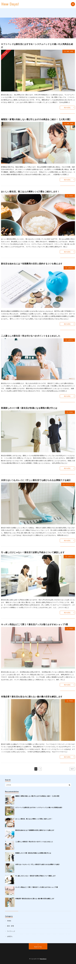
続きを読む (67, 107)
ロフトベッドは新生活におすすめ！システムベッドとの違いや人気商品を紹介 (38, 807)
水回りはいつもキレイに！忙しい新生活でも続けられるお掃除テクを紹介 (36, 480)
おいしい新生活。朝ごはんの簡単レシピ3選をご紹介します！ (30, 191)
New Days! (43, 959)
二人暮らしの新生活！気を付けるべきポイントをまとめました (30, 335)
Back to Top (38, 947)
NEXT (72, 769)
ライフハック (69, 484)
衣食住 (71, 196)
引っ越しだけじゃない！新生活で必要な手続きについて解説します (32, 552)
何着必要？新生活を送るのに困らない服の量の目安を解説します (31, 696)
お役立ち (70, 268)
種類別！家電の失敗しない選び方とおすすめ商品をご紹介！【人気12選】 (36, 119)
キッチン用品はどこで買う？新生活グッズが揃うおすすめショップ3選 (34, 624)
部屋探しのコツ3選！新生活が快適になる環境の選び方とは (29, 408)
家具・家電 (70, 51)
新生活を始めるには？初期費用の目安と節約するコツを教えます (31, 263)
